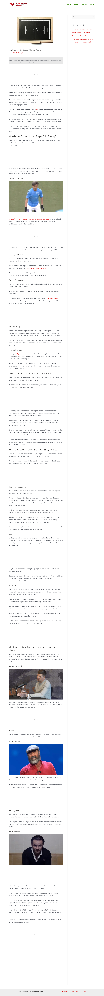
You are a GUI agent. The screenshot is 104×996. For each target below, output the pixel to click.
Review (85, 4)
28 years (19, 354)
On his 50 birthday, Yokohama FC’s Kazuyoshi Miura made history (31, 219)
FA (9, 500)
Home (71, 4)
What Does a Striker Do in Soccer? (83, 36)
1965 (27, 268)
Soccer (78, 4)
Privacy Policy (75, 991)
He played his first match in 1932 (40, 268)
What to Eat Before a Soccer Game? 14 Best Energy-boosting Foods (83, 42)
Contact (83, 991)
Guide (92, 4)
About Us (66, 991)
